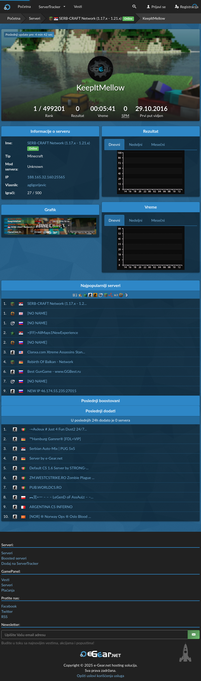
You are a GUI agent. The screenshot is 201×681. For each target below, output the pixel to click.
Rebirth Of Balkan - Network (50, 361)
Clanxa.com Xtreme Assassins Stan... (56, 352)
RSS (4, 616)
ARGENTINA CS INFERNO (51, 506)
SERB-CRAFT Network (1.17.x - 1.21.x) (91, 18)
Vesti (78, 6)
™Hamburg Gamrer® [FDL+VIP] (55, 439)
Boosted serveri (13, 558)
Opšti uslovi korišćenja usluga (100, 675)
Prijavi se (155, 6)
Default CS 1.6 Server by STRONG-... (59, 468)
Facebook (9, 606)
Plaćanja (7, 590)
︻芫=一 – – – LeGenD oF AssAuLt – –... (61, 497)
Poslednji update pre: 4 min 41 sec (29, 34)
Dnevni (114, 144)
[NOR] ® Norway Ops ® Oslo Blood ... (60, 516)
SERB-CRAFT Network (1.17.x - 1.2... (57, 303)
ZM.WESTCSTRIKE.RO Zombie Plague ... (62, 477)
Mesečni (158, 144)
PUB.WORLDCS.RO (46, 487)
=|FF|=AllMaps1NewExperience (52, 332)
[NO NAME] (37, 313)
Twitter (7, 611)
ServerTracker (49, 6)
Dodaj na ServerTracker (19, 563)
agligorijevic (36, 185)
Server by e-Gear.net (46, 458)
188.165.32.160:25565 (46, 177)
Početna (24, 6)
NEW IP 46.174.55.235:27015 (51, 391)
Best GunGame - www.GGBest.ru (54, 371)
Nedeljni (135, 144)
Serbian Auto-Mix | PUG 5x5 (52, 448)
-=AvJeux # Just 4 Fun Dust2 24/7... (58, 429)
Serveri (34, 18)
